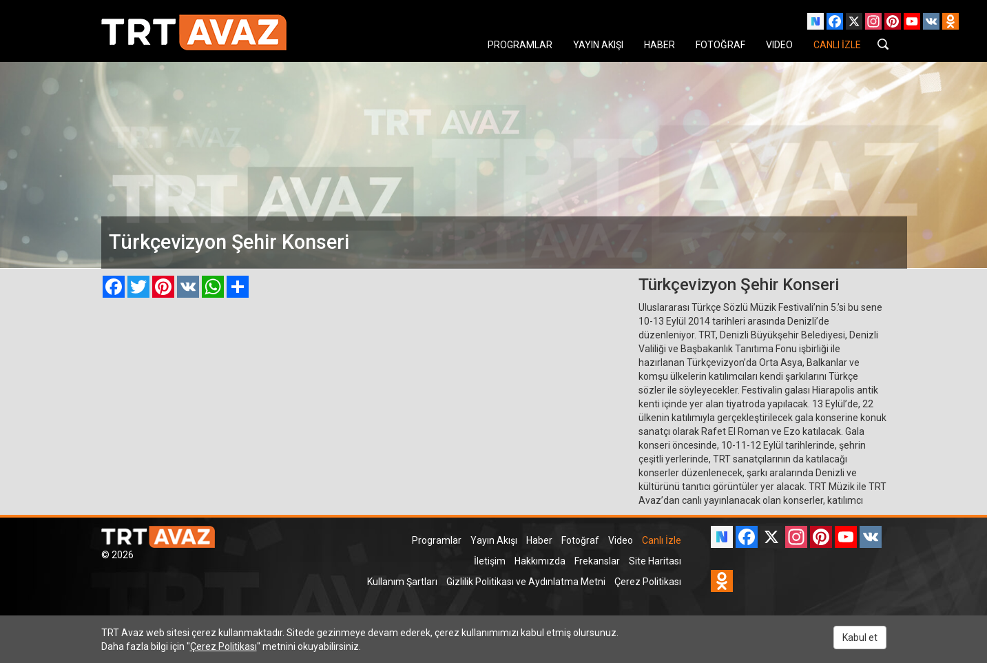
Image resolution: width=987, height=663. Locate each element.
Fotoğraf (580, 540)
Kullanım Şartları (402, 581)
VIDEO (779, 44)
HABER (659, 44)
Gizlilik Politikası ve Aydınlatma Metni (525, 581)
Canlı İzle (661, 540)
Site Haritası (655, 561)
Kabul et (859, 637)
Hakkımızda (540, 561)
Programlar (436, 540)
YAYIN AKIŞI (598, 44)
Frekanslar (597, 561)
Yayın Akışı (493, 540)
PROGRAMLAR (520, 44)
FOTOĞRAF (720, 44)
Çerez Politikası (647, 581)
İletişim (490, 561)
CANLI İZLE (837, 44)
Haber (539, 540)
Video (620, 540)
